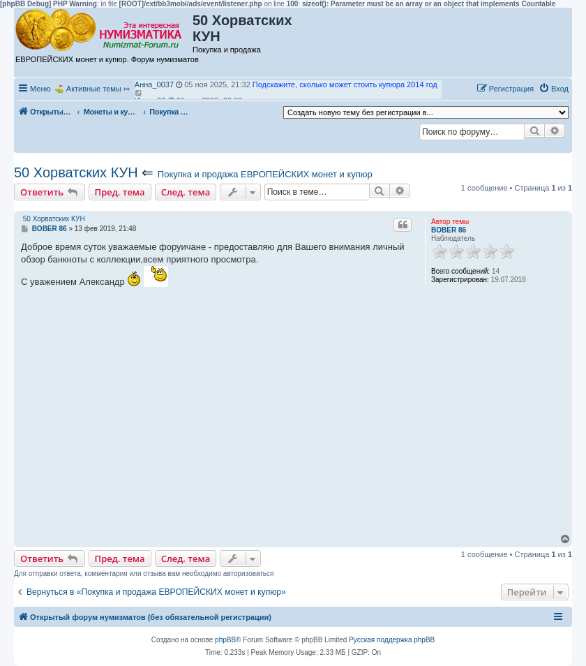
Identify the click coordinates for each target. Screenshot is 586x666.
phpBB (225, 640)
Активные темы (93, 88)
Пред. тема (120, 192)
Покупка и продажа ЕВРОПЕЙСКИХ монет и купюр (265, 174)
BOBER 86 (448, 230)
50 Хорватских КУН (76, 172)
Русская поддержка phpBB (392, 640)
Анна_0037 (154, 84)
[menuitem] (554, 88)
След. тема (186, 192)
